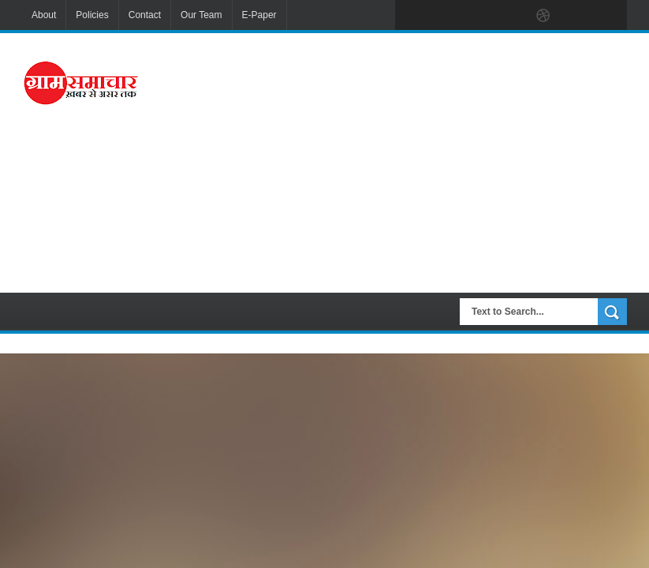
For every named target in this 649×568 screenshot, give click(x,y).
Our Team (201, 15)
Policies (92, 15)
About (44, 15)
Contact (145, 15)
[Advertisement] (418, 160)
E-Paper (259, 15)
